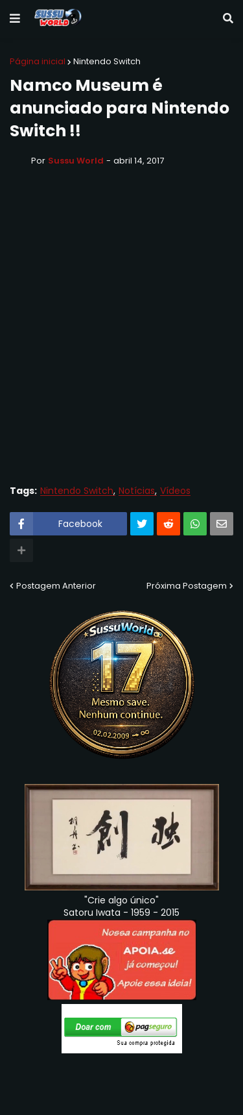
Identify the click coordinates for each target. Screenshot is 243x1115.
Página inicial (37, 61)
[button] (15, 19)
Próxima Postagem (186, 586)
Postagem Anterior (56, 586)
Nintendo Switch (107, 61)
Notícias (137, 491)
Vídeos (175, 491)
